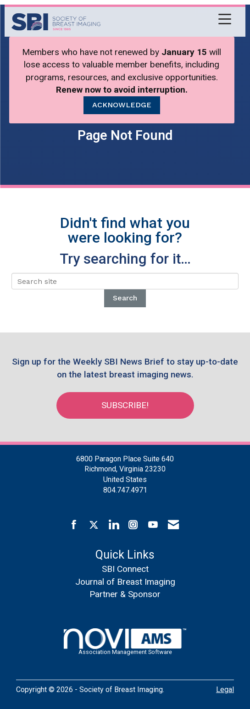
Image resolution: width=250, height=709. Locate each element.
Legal (225, 689)
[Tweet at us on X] (93, 525)
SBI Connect (125, 569)
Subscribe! (125, 405)
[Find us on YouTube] (153, 525)
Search (125, 298)
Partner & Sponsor (125, 594)
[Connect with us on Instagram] (133, 525)
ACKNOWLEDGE (121, 104)
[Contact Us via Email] (173, 525)
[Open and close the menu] (168, 20)
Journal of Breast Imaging (125, 581)
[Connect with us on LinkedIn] (113, 525)
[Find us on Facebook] (74, 525)
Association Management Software (125, 642)
